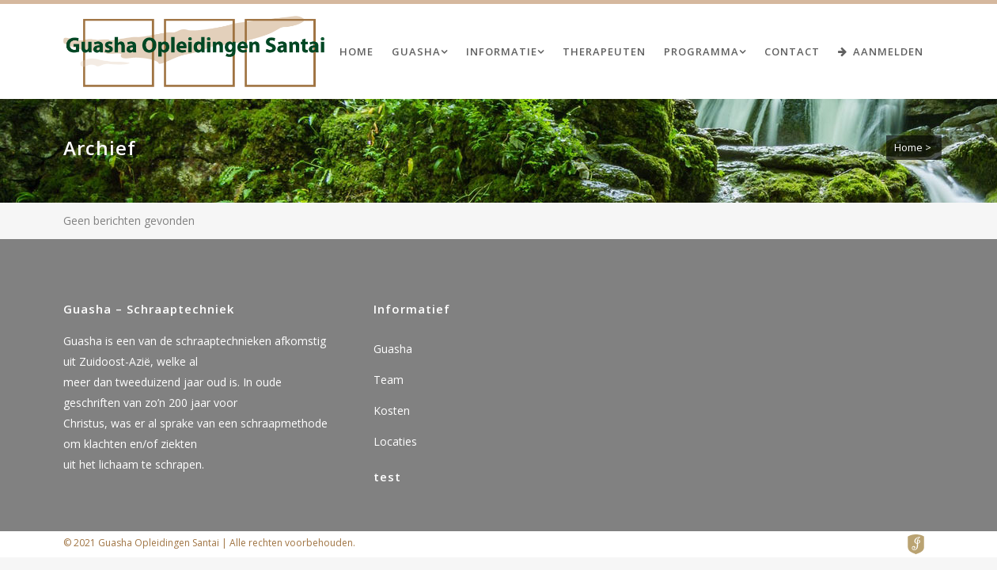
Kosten (391, 410)
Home (908, 147)
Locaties (395, 441)
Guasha (392, 348)
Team (388, 379)
